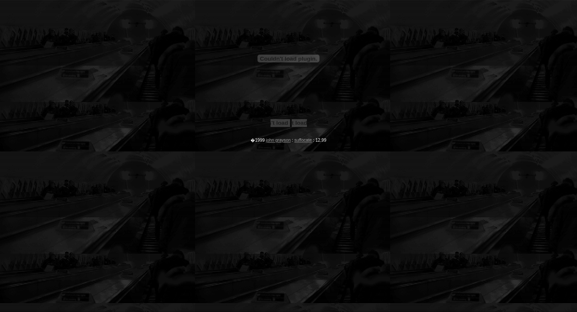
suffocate (303, 140)
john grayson (278, 140)
